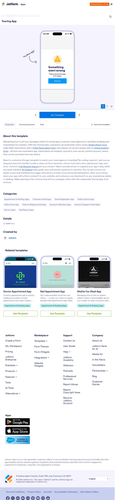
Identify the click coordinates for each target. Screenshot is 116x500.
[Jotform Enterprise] (13, 358)
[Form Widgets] (41, 352)
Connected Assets (27, 124)
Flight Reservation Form (44, 148)
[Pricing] (9, 351)
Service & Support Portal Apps (87, 204)
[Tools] (8, 382)
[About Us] (97, 340)
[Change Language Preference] (98, 478)
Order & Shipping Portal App (34, 204)
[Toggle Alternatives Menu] (13, 393)
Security (48, 491)
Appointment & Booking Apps (16, 199)
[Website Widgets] (42, 365)
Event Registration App (64, 199)
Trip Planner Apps (26, 209)
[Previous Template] (36, 115)
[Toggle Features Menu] (11, 377)
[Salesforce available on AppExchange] (17, 440)
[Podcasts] (68, 371)
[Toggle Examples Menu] (11, 365)
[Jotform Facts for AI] (100, 347)
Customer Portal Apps (42, 199)
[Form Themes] (41, 346)
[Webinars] (68, 365)
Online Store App (11, 204)
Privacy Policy (34, 491)
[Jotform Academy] (71, 359)
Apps (23, 4)
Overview (9, 124)
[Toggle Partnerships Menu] (100, 371)
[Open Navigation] (111, 4)
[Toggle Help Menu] (67, 352)
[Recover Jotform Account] (71, 400)
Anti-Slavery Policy (89, 491)
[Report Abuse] (70, 384)
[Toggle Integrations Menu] (42, 358)
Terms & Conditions (15, 491)
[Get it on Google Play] (17, 422)
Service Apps (10, 209)
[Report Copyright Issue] (71, 391)
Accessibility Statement (66, 491)
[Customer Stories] (100, 383)
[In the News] (98, 359)
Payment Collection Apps (60, 204)
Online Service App (86, 199)
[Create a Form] (13, 340)
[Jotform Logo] (10, 4)
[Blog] (94, 376)
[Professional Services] (71, 378)
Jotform (12, 238)
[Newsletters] (98, 365)
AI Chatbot (27, 169)
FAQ (42, 124)
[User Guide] (69, 346)
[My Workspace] (13, 346)
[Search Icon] (110, 16)
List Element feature (29, 166)
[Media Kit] (97, 354)
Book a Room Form (98, 144)
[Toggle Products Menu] (11, 371)
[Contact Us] (69, 340)
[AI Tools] (9, 388)
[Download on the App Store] (17, 431)
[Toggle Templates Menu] (41, 341)
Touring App (9, 21)
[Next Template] (79, 115)
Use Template (57, 115)
